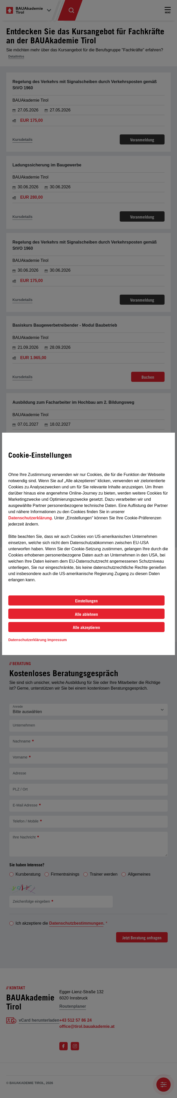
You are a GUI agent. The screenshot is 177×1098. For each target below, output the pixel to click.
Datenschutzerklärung (30, 518)
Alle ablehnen (86, 614)
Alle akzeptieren (86, 627)
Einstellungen (86, 600)
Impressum (57, 640)
